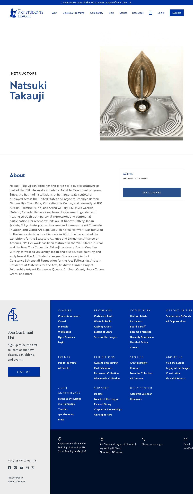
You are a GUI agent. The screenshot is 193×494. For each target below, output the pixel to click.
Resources (137, 12)
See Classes (151, 192)
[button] (54, 13)
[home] (26, 13)
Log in (161, 12)
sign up (23, 371)
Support (176, 12)
